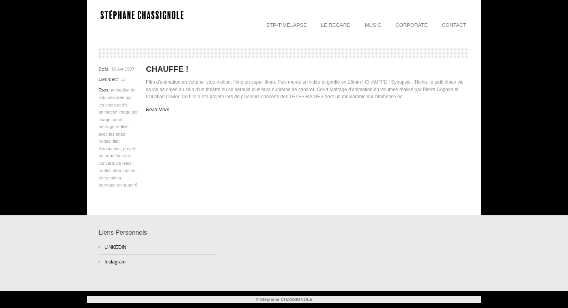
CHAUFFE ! (167, 69)
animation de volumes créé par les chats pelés (117, 97)
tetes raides (110, 177)
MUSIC (373, 25)
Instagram (115, 262)
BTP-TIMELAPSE (286, 25)
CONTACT (454, 25)
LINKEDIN (115, 247)
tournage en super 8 (118, 185)
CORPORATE (412, 25)
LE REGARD (336, 25)
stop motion (124, 170)
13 (123, 79)
